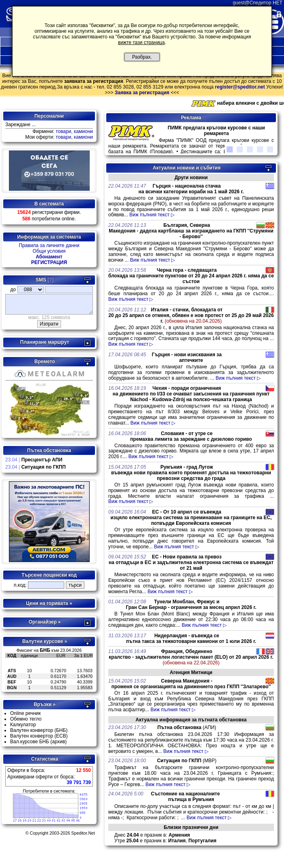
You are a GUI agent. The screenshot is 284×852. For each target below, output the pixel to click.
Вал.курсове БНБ (29, 745)
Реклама (191, 118)
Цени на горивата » (49, 607)
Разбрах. (142, 57)
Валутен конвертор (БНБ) (38, 734)
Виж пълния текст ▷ (151, 215)
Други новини (191, 177)
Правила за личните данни (49, 245)
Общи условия (49, 251)
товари (63, 131)
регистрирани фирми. (49, 212)
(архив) (58, 745)
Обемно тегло (26, 722)
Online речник (25, 717)
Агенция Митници (191, 672)
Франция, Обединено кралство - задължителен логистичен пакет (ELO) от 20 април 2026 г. (191, 657)
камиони (83, 131)
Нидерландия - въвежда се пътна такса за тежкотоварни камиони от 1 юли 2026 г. (191, 638)
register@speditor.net (240, 87)
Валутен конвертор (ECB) (38, 739)
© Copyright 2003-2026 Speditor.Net (60, 836)
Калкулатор (23, 728)
